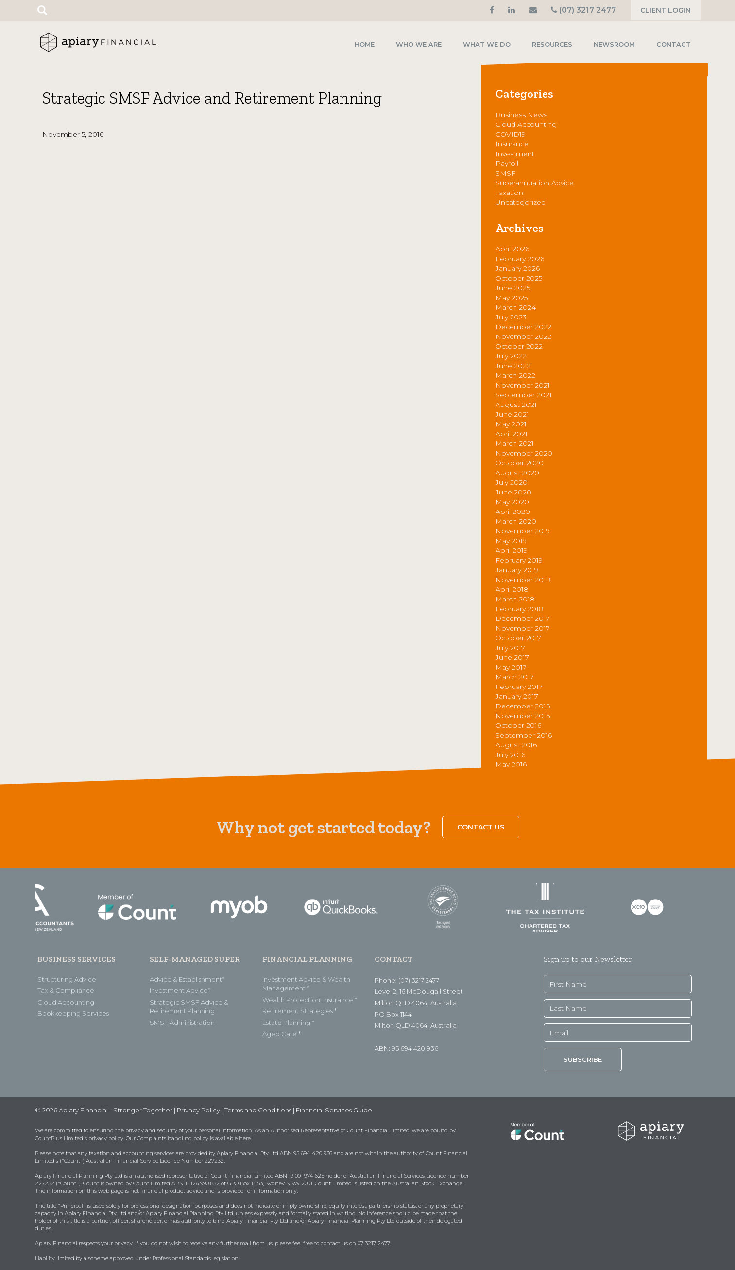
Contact (673, 44)
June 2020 (513, 492)
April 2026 (512, 249)
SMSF (505, 173)
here (245, 1138)
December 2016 (523, 706)
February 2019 (519, 560)
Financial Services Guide (334, 1110)
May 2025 (512, 297)
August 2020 (517, 472)
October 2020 (520, 463)
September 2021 (524, 394)
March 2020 (516, 521)
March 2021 (515, 443)
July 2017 (510, 647)
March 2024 (516, 307)
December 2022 (523, 326)
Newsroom (614, 44)
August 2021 (516, 404)
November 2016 (523, 715)
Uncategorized (521, 202)
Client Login (665, 10)
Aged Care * (281, 1034)
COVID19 (511, 134)
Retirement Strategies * (299, 1011)
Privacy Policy (198, 1110)
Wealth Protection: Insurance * (309, 1000)
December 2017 (523, 618)
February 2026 (520, 258)
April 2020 (513, 511)
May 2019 (511, 540)
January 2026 (518, 268)
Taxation (509, 192)
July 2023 (511, 317)
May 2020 (512, 501)
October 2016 (518, 725)
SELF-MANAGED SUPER (195, 959)
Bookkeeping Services (73, 1013)
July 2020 (512, 482)
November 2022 (523, 336)
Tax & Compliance (65, 990)
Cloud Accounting (526, 124)
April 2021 (512, 433)
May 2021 (511, 424)
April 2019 (512, 550)
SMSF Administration (182, 1022)
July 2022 (511, 356)
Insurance (512, 144)
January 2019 (517, 569)
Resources (552, 44)
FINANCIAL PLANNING (307, 959)
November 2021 (523, 385)
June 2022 (513, 365)
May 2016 (511, 764)
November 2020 (524, 453)
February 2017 (519, 686)
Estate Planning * (288, 1022)
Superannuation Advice (535, 182)
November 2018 (523, 579)
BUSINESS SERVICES (76, 959)
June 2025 (513, 287)
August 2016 (516, 745)
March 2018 (515, 599)
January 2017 (517, 696)
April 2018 (512, 589)
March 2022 (515, 375)
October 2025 (519, 278)
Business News (521, 114)
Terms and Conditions (257, 1110)
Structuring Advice (66, 979)
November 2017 (523, 628)
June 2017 (512, 657)
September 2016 (524, 735)
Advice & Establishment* (187, 979)
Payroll (507, 163)
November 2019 (523, 531)
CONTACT (393, 959)
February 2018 (520, 608)
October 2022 (519, 346)
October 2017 (518, 638)
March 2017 (515, 676)
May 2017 (511, 667)
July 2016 (510, 754)
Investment (515, 153)
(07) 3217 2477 (583, 10)
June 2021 (512, 414)
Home (365, 44)
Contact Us (480, 827)
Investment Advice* (180, 990)
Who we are (419, 44)
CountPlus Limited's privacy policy (79, 1138)
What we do (487, 44)
